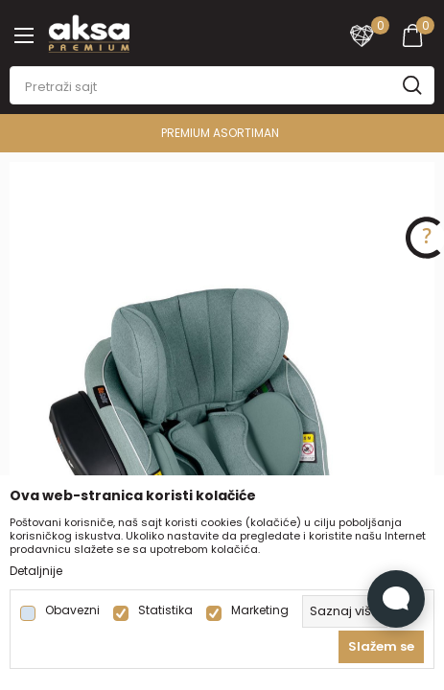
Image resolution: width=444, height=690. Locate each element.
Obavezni (72, 610)
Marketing (260, 610)
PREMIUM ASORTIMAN (220, 133)
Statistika (165, 610)
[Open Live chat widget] (396, 599)
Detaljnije (36, 571)
